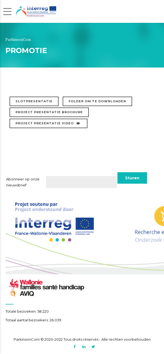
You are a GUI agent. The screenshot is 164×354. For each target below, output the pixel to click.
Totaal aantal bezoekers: (27, 320)
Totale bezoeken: (21, 311)
